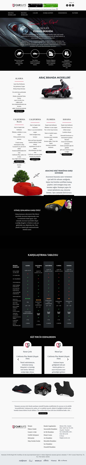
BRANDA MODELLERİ (12, 14)
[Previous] (18, 359)
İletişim (30, 426)
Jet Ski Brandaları (49, 432)
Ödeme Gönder (32, 429)
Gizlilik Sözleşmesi (33, 435)
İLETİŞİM (75, 13)
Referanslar (31, 438)
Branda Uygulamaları (50, 426)
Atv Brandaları (48, 438)
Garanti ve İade (32, 432)
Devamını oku (43, 413)
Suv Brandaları (48, 444)
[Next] (68, 359)
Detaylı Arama (48, 435)
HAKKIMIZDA (62, 13)
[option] (43, 32)
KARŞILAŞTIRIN (48, 13)
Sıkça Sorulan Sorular (34, 441)
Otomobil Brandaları (49, 447)
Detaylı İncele (19, 111)
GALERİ (35, 13)
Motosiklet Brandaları (50, 441)
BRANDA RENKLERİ (24, 14)
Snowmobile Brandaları (50, 429)
